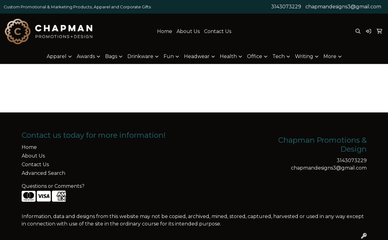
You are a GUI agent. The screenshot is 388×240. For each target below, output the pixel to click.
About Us (188, 31)
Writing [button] (304, 56)
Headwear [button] (197, 56)
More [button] (329, 56)
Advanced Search (43, 173)
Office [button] (254, 56)
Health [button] (228, 56)
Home (164, 31)
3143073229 (286, 7)
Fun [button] (169, 56)
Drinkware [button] (140, 56)
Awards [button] (86, 56)
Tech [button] (278, 56)
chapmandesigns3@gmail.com (343, 7)
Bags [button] (111, 56)
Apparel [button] (56, 56)
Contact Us (217, 31)
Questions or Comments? (53, 186)
